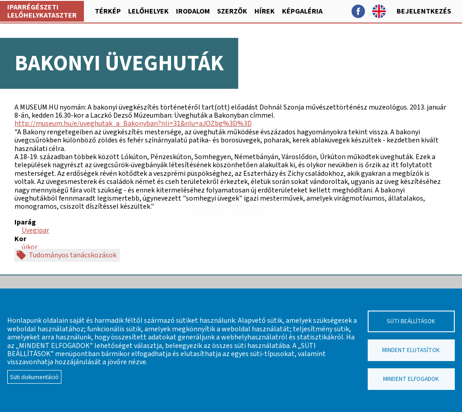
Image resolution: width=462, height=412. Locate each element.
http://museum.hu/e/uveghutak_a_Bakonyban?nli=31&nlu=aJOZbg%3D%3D (133, 123)
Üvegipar (35, 230)
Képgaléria (302, 11)
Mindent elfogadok (411, 379)
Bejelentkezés (424, 11)
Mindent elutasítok (411, 350)
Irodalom (193, 11)
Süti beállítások (411, 321)
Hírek (264, 11)
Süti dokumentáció (34, 377)
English (379, 11)
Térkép (108, 11)
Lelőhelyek (148, 11)
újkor (29, 247)
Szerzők (232, 11)
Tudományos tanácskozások (72, 255)
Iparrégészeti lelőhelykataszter (42, 11)
